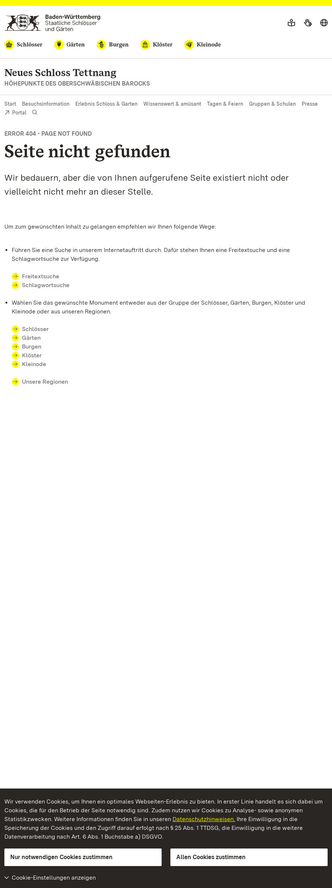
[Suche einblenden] (34, 112)
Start (10, 104)
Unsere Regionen (45, 381)
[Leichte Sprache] (291, 23)
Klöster (32, 355)
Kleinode (34, 364)
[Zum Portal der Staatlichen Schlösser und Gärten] (52, 23)
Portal (15, 113)
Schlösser (35, 329)
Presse (310, 104)
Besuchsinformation (45, 104)
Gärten (31, 337)
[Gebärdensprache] (307, 23)
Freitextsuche (40, 276)
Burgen (31, 346)
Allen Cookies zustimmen (211, 857)
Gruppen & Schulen (272, 104)
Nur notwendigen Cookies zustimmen (61, 857)
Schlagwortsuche (45, 285)
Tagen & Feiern (225, 104)
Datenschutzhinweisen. (204, 819)
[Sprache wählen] (324, 23)
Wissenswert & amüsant (172, 104)
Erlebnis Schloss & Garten (106, 104)
